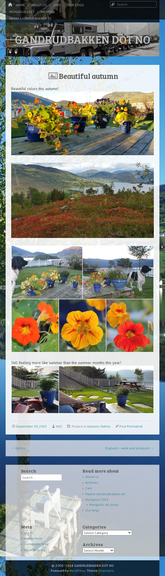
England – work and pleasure (129, 448)
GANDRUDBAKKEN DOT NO (82, 39)
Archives (48, 12)
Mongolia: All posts (104, 504)
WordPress (77, 570)
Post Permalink (131, 426)
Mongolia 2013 (21, 12)
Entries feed (33, 538)
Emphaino (106, 570)
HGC (59, 426)
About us (39, 5)
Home (20, 5)
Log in (28, 532)
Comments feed (36, 544)
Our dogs (75, 5)
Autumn (93, 426)
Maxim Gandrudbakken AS (30, 18)
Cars (57, 5)
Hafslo (105, 426)
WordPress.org (35, 550)
